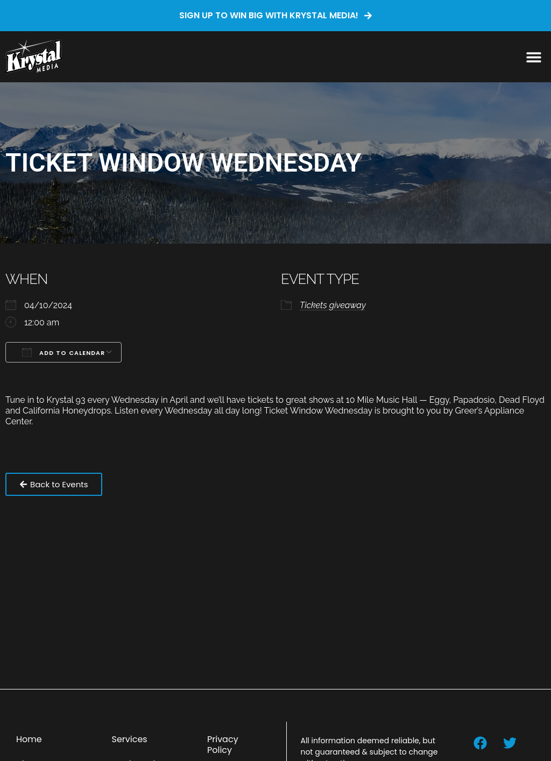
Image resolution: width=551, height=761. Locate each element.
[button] (533, 57)
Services (129, 739)
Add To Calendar (63, 352)
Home (29, 739)
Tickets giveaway (333, 305)
